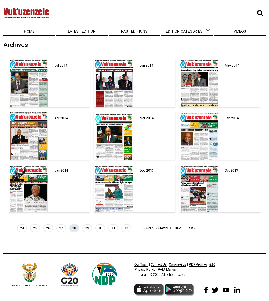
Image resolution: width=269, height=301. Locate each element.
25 (36, 228)
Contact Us (159, 264)
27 (62, 228)
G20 (212, 264)
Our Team (141, 264)
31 (114, 228)
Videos (239, 31)
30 (101, 228)
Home (29, 31)
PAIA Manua (167, 270)
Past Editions (134, 31)
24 (23, 228)
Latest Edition (82, 31)
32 (127, 228)
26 (49, 228)
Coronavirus (177, 264)
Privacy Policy (145, 270)
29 (88, 228)
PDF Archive (198, 264)
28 (75, 228)
